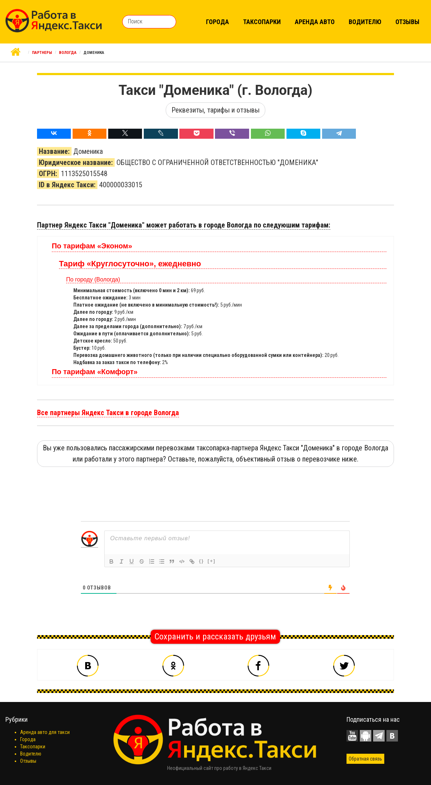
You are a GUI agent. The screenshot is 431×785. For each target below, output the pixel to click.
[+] (212, 561)
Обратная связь (365, 759)
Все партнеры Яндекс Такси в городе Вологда (108, 412)
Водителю (365, 22)
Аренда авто (315, 22)
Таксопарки (262, 22)
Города (217, 22)
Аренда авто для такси (45, 732)
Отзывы (407, 22)
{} (201, 561)
